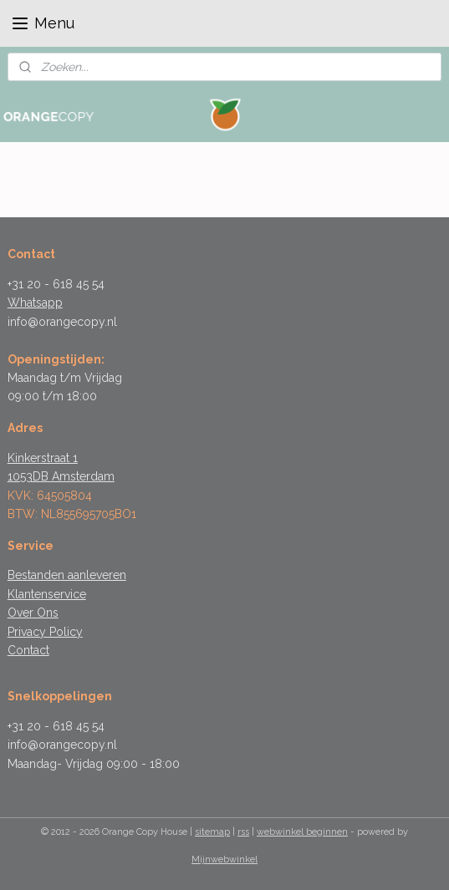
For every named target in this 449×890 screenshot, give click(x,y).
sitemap (212, 831)
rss (243, 831)
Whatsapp (35, 302)
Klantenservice (47, 594)
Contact (28, 650)
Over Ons (33, 612)
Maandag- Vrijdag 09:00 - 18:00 (94, 763)
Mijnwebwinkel (224, 859)
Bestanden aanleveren (67, 575)
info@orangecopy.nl (62, 321)
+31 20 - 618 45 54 (56, 284)
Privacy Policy (45, 631)
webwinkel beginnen (302, 831)
